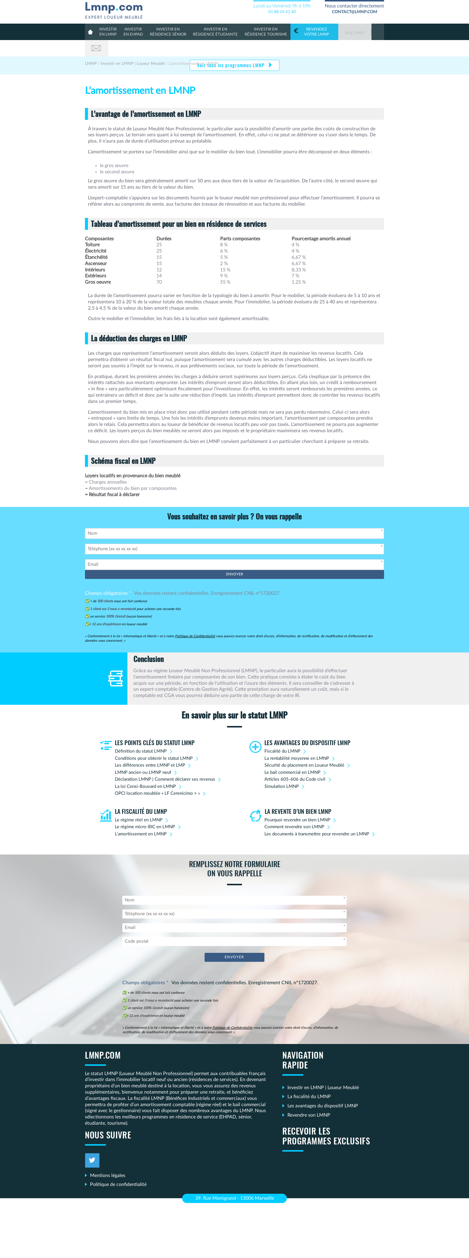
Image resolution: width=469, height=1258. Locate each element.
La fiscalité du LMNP (141, 796)
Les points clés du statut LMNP (155, 727)
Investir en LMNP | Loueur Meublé (323, 1070)
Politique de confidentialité (118, 1167)
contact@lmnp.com (354, 12)
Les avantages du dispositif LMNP (307, 727)
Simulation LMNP (281, 770)
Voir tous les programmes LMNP (231, 49)
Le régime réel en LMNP (138, 803)
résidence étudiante (208, 31)
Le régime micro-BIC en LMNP (145, 810)
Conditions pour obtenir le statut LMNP (154, 742)
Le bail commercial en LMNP (292, 756)
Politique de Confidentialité (195, 619)
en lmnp (108, 31)
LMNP (116, 9)
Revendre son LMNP (308, 1098)
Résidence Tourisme (255, 31)
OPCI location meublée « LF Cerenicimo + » (157, 777)
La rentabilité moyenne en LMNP (296, 742)
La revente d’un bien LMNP (298, 796)
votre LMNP (302, 31)
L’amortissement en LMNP (141, 817)
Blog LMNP (342, 33)
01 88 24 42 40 (282, 12)
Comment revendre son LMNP (294, 810)
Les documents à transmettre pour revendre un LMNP (316, 817)
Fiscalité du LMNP (282, 735)
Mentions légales (107, 1158)
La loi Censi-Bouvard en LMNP (145, 770)
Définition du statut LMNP (141, 735)
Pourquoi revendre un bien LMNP (297, 803)
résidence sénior (164, 31)
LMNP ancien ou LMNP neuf (143, 756)
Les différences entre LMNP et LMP (150, 749)
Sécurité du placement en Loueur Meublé (304, 749)
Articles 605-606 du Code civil (294, 763)
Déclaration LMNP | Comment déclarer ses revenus (165, 763)
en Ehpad (132, 31)
